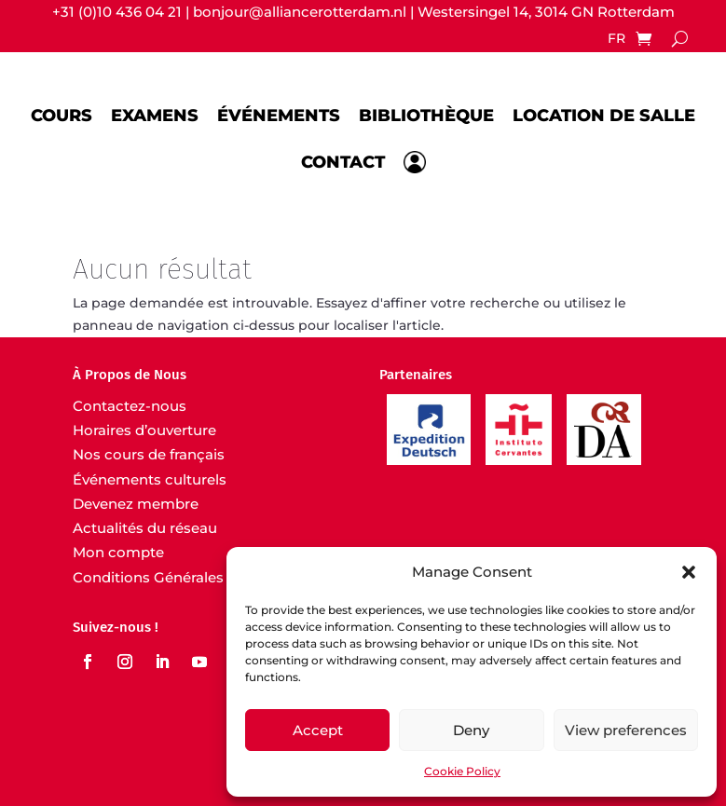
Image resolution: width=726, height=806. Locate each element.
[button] (688, 572)
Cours (61, 113)
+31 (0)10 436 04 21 (117, 11)
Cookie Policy (462, 771)
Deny (471, 730)
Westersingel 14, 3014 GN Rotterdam (546, 11)
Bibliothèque (426, 113)
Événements (278, 113)
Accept (318, 730)
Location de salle (604, 113)
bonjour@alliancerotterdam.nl (299, 11)
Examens (155, 113)
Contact (343, 162)
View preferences (626, 730)
